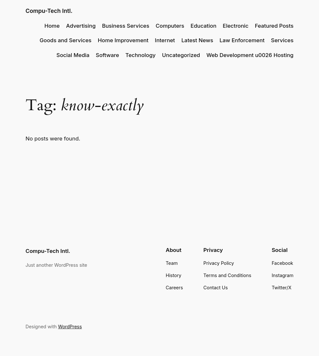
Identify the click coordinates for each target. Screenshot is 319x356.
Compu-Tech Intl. (48, 10)
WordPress (70, 326)
